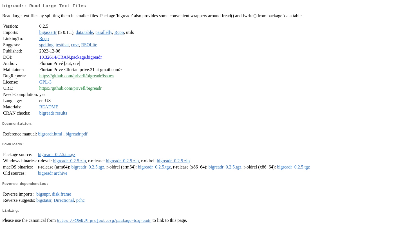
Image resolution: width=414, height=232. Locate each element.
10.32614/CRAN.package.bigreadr (70, 58)
